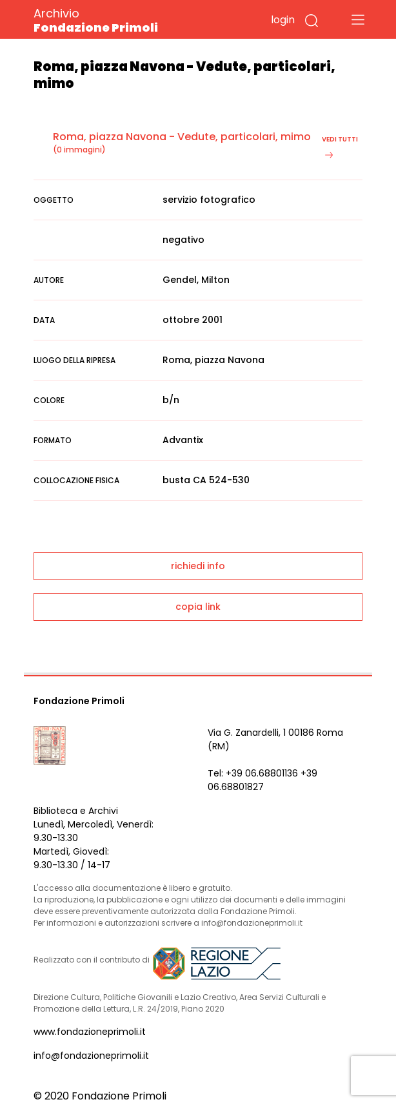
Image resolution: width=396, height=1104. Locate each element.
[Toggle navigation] (358, 19)
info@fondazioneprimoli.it (91, 1055)
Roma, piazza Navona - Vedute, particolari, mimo (182, 136)
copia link (198, 606)
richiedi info (198, 565)
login (283, 19)
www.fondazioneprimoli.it (90, 1031)
